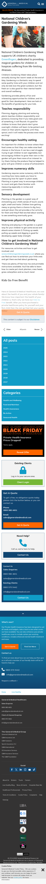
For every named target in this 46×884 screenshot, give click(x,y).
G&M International (8, 747)
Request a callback (9, 681)
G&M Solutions (7, 741)
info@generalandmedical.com (16, 592)
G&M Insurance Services (10, 753)
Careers (27, 780)
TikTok (34, 769)
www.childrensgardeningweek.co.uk (18, 254)
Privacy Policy (27, 790)
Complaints (33, 795)
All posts (10, 340)
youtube (29, 769)
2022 (5, 361)
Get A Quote (23, 525)
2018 (5, 378)
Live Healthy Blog (9, 785)
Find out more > (30, 12)
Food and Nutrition (11, 405)
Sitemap (5, 800)
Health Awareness (11, 409)
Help (40, 795)
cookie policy (18, 877)
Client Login (23, 482)
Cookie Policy (22, 795)
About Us (6, 780)
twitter (16, 769)
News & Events (22, 785)
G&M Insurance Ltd (8, 737)
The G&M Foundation (9, 757)
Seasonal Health (10, 417)
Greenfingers (9, 59)
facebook (12, 769)
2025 (5, 348)
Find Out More (30, 646)
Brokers (13, 780)
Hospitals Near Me (35, 785)
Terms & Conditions (9, 795)
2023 (5, 356)
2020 (5, 369)
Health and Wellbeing (12, 400)
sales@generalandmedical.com (17, 517)
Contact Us (23, 554)
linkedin (21, 769)
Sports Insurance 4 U (9, 744)
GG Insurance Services (9, 750)
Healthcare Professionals (11, 790)
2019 (5, 373)
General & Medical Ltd (9, 734)
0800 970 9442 (10, 587)
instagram (25, 769)
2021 (5, 365)
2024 (5, 352)
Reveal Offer (23, 452)
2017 (5, 382)
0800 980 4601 (10, 510)
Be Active (7, 413)
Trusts (21, 780)
